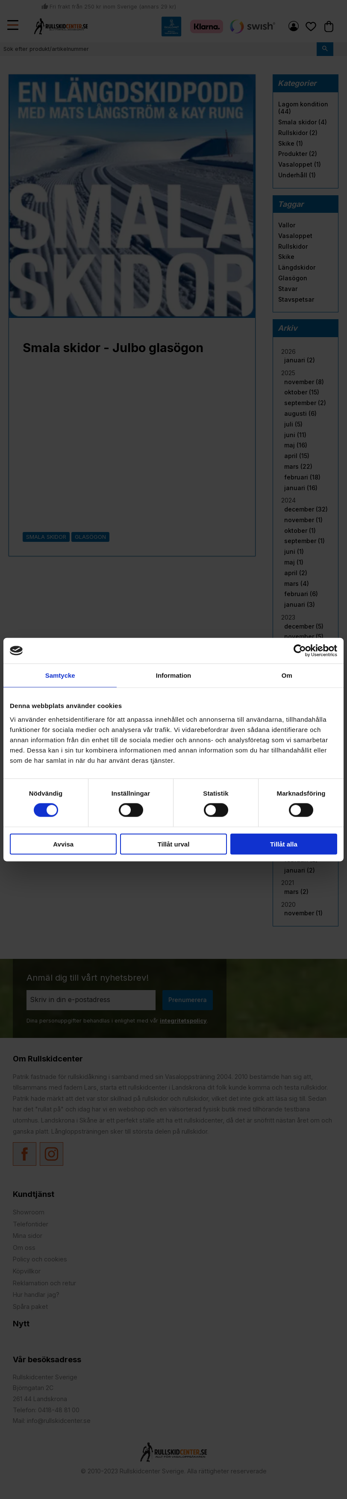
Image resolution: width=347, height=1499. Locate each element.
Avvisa (63, 843)
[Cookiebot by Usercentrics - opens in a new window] (299, 650)
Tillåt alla (283, 843)
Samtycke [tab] (60, 675)
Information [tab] (173, 675)
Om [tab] (287, 675)
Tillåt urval (174, 843)
